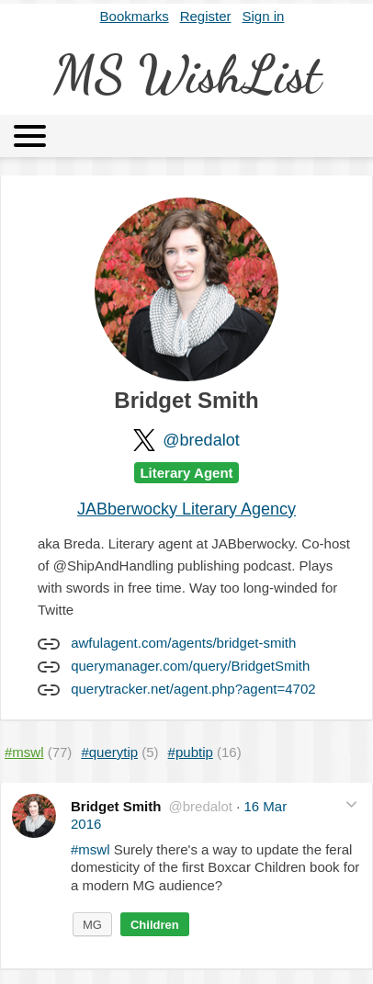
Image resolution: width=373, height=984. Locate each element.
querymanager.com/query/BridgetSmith (190, 665)
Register (206, 16)
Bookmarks (134, 16)
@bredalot (201, 440)
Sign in (264, 16)
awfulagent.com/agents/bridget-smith (183, 642)
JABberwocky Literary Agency (186, 509)
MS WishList (187, 74)
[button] (351, 804)
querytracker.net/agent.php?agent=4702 (193, 688)
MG (92, 925)
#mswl (90, 849)
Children (154, 925)
